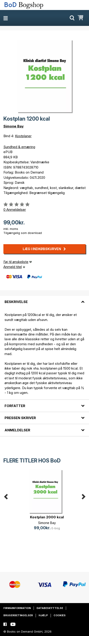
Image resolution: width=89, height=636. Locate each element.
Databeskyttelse (50, 608)
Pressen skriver (20, 418)
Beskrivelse (16, 302)
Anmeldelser (17, 430)
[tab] (44, 299)
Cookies (60, 615)
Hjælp (43, 615)
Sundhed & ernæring (19, 147)
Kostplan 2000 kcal (47, 517)
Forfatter (15, 406)
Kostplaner (23, 136)
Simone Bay (13, 126)
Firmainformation (17, 608)
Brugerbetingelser (18, 615)
